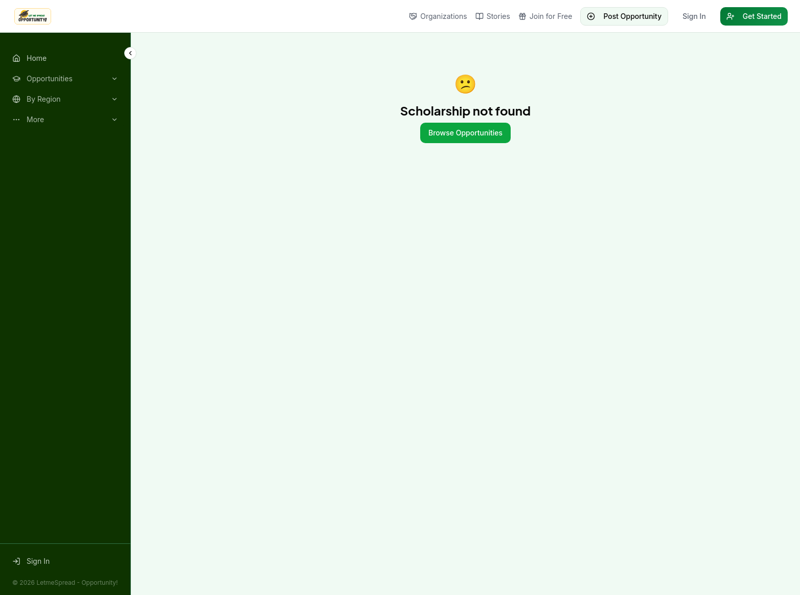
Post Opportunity (624, 16)
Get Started (754, 16)
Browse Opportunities (465, 132)
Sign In (694, 16)
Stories (492, 16)
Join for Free (545, 16)
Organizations (438, 16)
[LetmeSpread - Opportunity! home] (32, 16)
